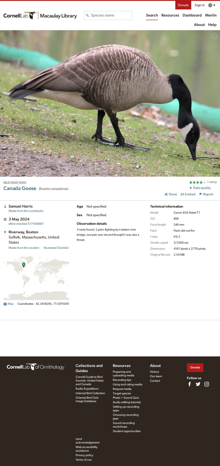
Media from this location (24, 247)
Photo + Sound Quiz (126, 397)
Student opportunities (127, 431)
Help (212, 25)
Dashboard (192, 15)
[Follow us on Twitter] (198, 384)
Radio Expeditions (87, 388)
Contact (155, 380)
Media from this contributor (26, 211)
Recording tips (122, 380)
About (199, 25)
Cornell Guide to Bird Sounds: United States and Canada (90, 381)
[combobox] (111, 15)
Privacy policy (84, 455)
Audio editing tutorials (127, 402)
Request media (122, 389)
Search (152, 15)
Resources (170, 15)
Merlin (211, 15)
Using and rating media (127, 384)
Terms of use (84, 459)
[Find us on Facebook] (189, 384)
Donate (183, 5)
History (154, 371)
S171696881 (26, 223)
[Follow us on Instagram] (206, 384)
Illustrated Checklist (56, 247)
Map (8, 303)
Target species (122, 393)
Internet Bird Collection (90, 393)
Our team (156, 376)
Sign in (200, 5)
